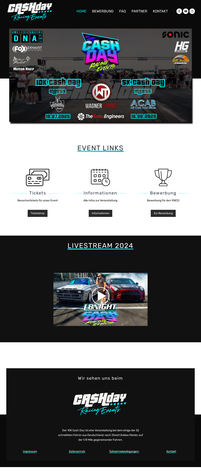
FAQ (122, 11)
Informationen (100, 213)
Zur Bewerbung (163, 213)
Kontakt (160, 11)
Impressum (30, 451)
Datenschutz (77, 451)
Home (81, 11)
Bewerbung (102, 11)
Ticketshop (38, 213)
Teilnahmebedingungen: (124, 451)
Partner (139, 11)
